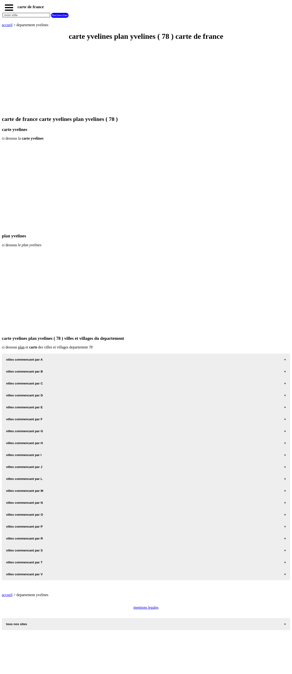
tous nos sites (16, 624)
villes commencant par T (24, 562)
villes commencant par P (24, 526)
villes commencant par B (24, 371)
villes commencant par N (24, 502)
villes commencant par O (24, 514)
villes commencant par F (24, 419)
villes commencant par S (24, 550)
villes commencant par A (24, 359)
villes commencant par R (24, 538)
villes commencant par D (24, 395)
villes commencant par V (24, 574)
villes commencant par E (24, 407)
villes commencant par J (24, 467)
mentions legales (145, 607)
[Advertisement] (142, 78)
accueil (7, 25)
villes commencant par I (23, 455)
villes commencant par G (24, 431)
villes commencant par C (24, 383)
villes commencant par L (24, 479)
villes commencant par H (24, 443)
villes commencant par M (24, 491)
